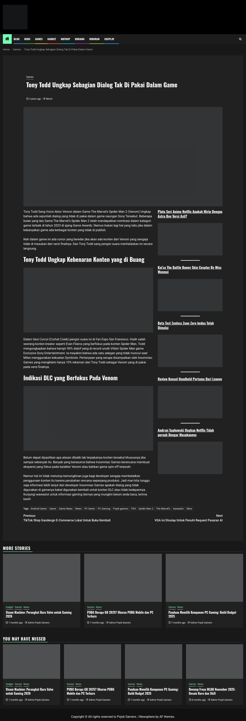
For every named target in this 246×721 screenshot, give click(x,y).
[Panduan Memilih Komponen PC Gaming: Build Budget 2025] (204, 578)
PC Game (89, 508)
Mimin (49, 99)
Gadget (51, 39)
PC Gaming (104, 508)
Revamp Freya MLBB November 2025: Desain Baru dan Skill (212, 691)
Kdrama (80, 39)
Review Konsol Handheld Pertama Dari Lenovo (190, 378)
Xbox (189, 508)
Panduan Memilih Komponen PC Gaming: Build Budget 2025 (202, 614)
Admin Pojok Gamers (38, 622)
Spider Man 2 (146, 508)
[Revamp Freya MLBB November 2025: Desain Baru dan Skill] (214, 661)
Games (39, 39)
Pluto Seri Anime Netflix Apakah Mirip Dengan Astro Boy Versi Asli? (190, 213)
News (27, 39)
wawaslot (42, 494)
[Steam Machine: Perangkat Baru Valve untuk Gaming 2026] (41, 578)
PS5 (133, 508)
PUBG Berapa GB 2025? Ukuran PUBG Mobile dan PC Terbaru (120, 614)
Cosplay (109, 39)
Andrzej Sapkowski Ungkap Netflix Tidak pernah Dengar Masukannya (186, 432)
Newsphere (147, 717)
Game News (65, 508)
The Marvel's (163, 508)
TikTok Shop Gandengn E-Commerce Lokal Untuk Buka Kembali (73, 517)
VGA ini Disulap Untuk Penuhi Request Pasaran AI (173, 517)
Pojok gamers (120, 508)
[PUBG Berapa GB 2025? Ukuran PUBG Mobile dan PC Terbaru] (123, 578)
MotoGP (65, 39)
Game (52, 508)
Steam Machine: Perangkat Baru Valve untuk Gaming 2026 (38, 614)
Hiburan (94, 39)
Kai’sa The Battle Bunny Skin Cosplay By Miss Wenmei (189, 269)
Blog (17, 39)
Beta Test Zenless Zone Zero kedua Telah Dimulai (186, 325)
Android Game (39, 508)
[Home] (7, 39)
